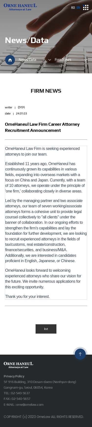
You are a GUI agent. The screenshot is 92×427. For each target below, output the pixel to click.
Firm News (63, 59)
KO (73, 7)
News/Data (27, 59)
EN (78, 7)
